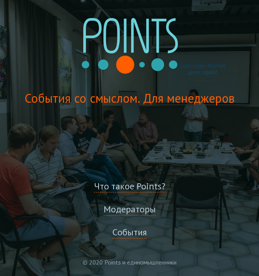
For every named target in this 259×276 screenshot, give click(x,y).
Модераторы (130, 209)
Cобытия (129, 232)
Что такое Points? (129, 186)
